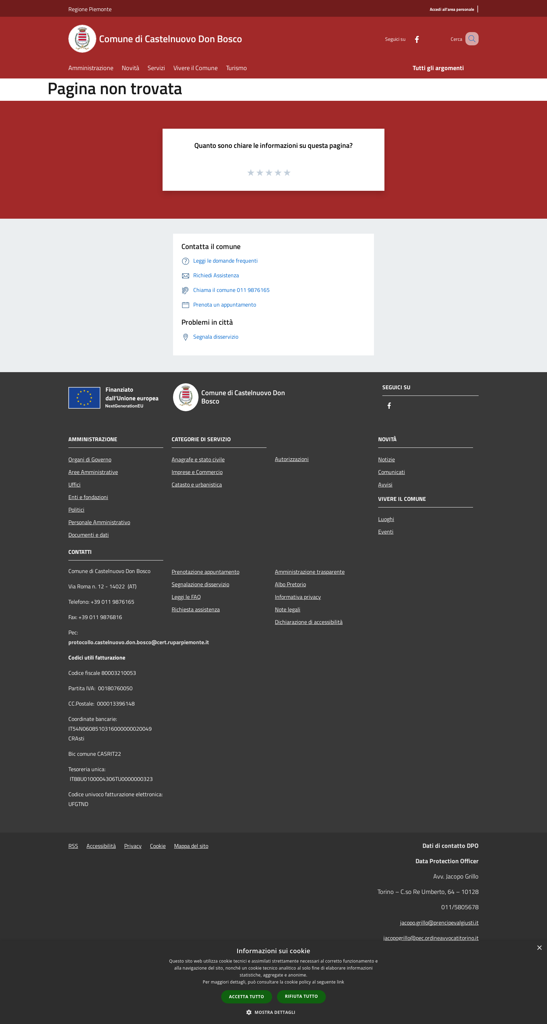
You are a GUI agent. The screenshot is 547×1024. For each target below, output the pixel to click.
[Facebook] (408, 38)
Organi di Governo (89, 459)
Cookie (158, 846)
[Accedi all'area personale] (452, 9)
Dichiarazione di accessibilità (309, 622)
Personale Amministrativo (99, 522)
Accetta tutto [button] (246, 997)
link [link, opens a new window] (340, 982)
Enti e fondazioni (88, 497)
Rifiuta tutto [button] (301, 996)
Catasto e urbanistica (197, 484)
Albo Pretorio (290, 584)
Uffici (74, 484)
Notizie (386, 459)
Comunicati (391, 472)
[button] (273, 1012)
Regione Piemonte (90, 9)
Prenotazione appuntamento (205, 571)
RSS (73, 846)
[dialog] (273, 982)
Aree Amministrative (93, 472)
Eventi (386, 531)
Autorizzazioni (292, 459)
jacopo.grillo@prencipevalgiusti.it (439, 922)
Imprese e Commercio (197, 472)
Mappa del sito (191, 846)
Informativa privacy (298, 597)
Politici (76, 509)
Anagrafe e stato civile (198, 459)
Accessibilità (101, 846)
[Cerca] (470, 38)
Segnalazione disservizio (200, 584)
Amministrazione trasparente (310, 571)
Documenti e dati (88, 534)
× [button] (539, 948)
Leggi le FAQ (186, 597)
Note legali (287, 609)
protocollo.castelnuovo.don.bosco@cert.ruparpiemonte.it (138, 642)
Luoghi (386, 519)
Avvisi (385, 484)
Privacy (133, 846)
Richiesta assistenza (196, 609)
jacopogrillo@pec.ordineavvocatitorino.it (431, 938)
